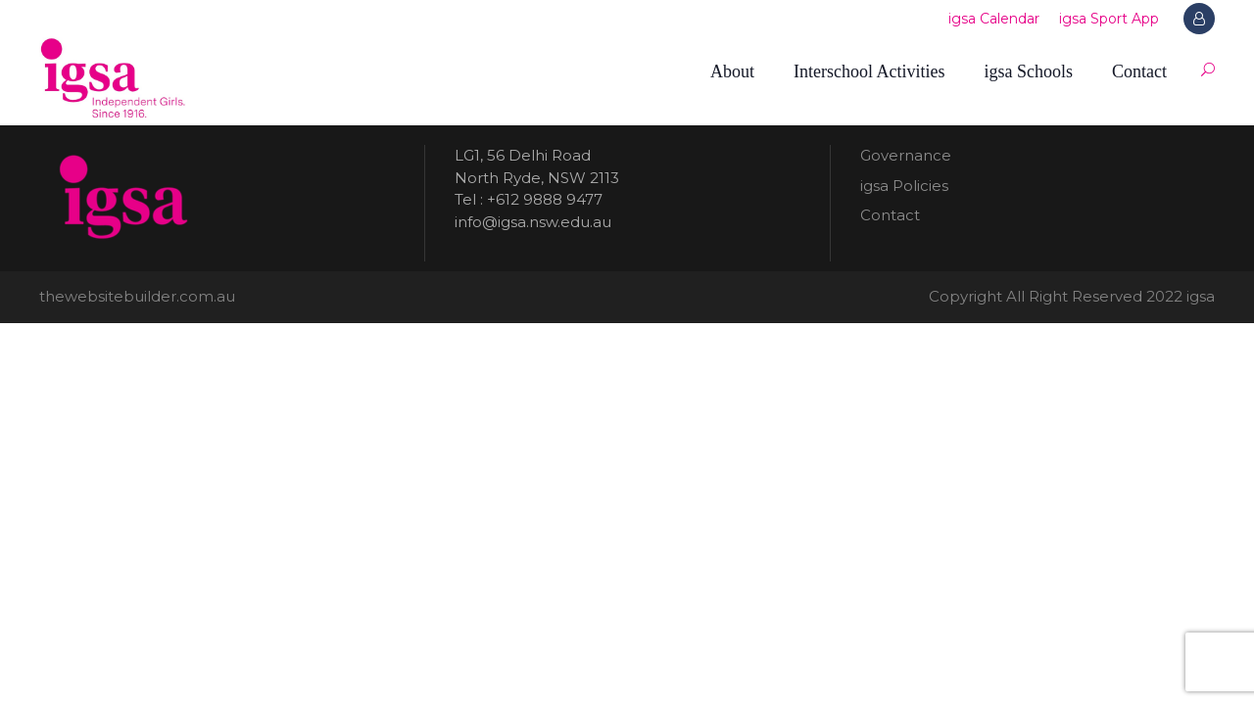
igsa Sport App (1109, 18)
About (732, 71)
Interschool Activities (869, 71)
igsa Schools (1028, 71)
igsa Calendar (993, 18)
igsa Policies (904, 185)
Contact (1139, 71)
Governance (905, 155)
